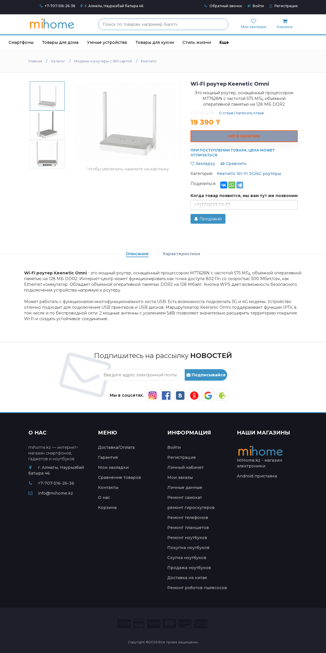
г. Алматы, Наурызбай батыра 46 (111, 6)
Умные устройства (107, 42)
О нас (104, 497)
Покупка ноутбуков (188, 547)
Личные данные (184, 487)
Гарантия (108, 457)
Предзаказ (208, 218)
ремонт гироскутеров (191, 507)
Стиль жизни (196, 42)
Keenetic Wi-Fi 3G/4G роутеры (249, 173)
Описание (137, 253)
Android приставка (257, 476)
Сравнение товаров (119, 477)
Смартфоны (21, 42)
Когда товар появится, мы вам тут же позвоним (244, 195)
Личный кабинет (185, 467)
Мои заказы (180, 477)
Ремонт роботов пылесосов (197, 587)
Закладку (203, 163)
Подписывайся (205, 374)
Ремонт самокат (184, 497)
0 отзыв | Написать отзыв (241, 113)
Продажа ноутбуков (189, 567)
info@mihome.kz (50, 493)
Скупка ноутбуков (186, 557)
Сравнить (234, 163)
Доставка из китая (187, 577)
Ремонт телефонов (187, 517)
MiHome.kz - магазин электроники (261, 458)
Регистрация (283, 6)
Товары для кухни (154, 42)
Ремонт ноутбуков (187, 537)
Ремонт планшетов (188, 527)
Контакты (108, 487)
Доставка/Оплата (116, 447)
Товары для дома (60, 42)
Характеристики (181, 253)
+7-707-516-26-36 (60, 6)
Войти (256, 6)
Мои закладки (113, 467)
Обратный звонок (223, 6)
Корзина (107, 507)
